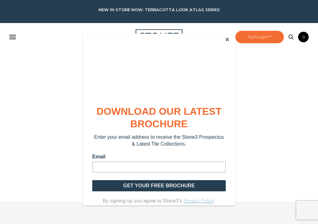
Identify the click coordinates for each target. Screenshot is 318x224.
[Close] (233, 35)
